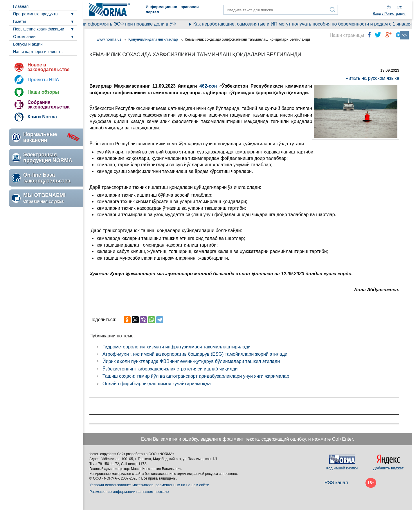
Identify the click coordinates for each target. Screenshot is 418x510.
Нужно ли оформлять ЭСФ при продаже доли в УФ (124, 23)
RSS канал (336, 482)
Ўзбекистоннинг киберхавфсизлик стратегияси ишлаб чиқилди (170, 368)
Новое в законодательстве (48, 67)
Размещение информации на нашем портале (129, 491)
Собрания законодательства (48, 104)
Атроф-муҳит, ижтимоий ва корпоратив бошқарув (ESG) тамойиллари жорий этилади (194, 354)
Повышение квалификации (38, 29)
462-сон (208, 86)
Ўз (389, 7)
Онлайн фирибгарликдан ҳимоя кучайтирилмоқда (156, 383)
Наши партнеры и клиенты (38, 51)
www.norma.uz (109, 39)
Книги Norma (42, 116)
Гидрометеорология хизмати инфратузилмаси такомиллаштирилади (176, 346)
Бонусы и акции (28, 44)
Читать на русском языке (372, 78)
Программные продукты (35, 14)
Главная (20, 6)
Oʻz (399, 7)
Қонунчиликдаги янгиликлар (153, 39)
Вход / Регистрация (389, 13)
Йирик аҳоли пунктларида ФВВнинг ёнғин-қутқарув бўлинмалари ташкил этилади (191, 361)
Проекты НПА (43, 79)
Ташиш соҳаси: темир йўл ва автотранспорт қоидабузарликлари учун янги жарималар (195, 376)
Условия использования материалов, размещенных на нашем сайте (149, 485)
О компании (24, 36)
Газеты (19, 21)
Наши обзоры (43, 92)
